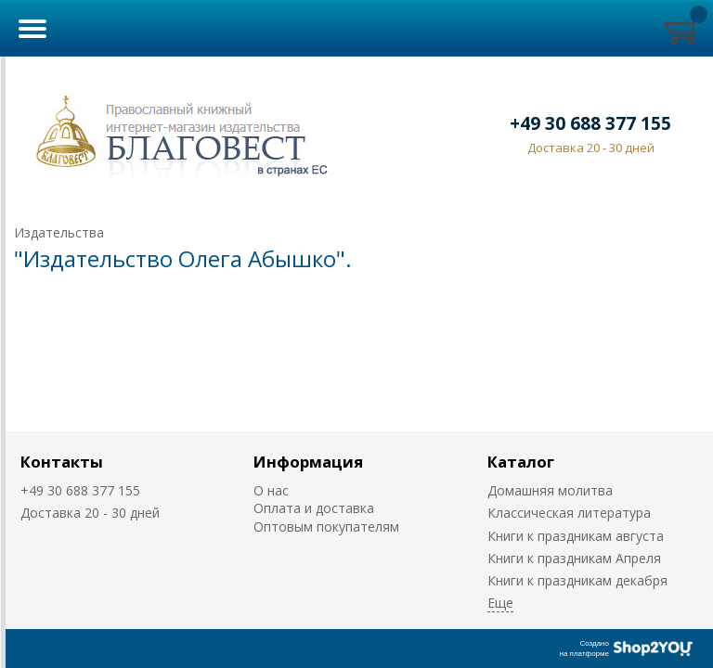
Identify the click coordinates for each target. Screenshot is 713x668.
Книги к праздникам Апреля (574, 558)
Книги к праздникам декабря (577, 580)
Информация (308, 461)
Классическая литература (569, 512)
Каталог (520, 461)
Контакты (61, 461)
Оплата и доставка (313, 508)
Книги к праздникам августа (575, 536)
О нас (271, 490)
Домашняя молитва (550, 490)
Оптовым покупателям (326, 526)
